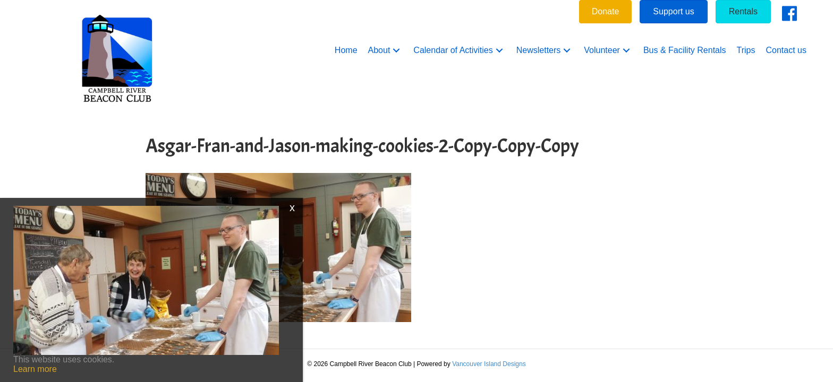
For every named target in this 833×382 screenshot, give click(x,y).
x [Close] (292, 207)
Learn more (35, 369)
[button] (396, 51)
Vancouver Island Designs (489, 364)
